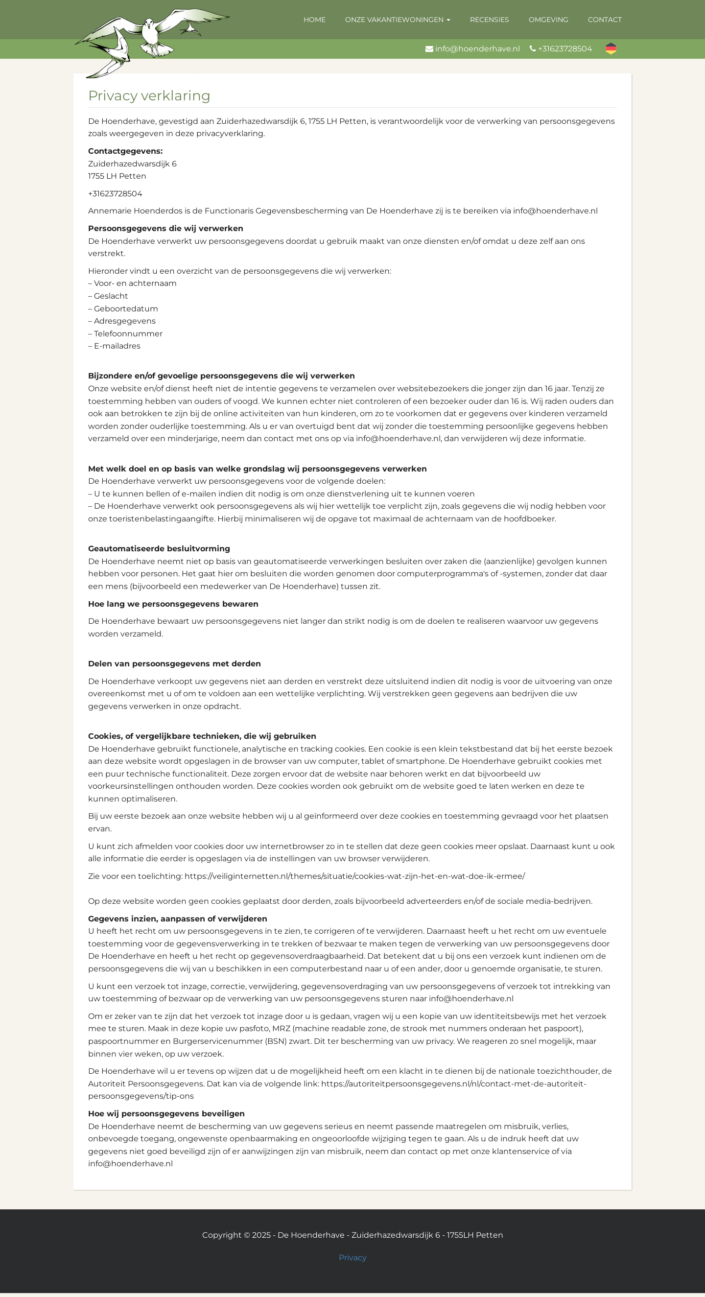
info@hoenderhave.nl (477, 48)
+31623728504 (565, 48)
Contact (605, 19)
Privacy (353, 1257)
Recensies (489, 19)
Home (315, 19)
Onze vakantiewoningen (397, 19)
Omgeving (548, 19)
